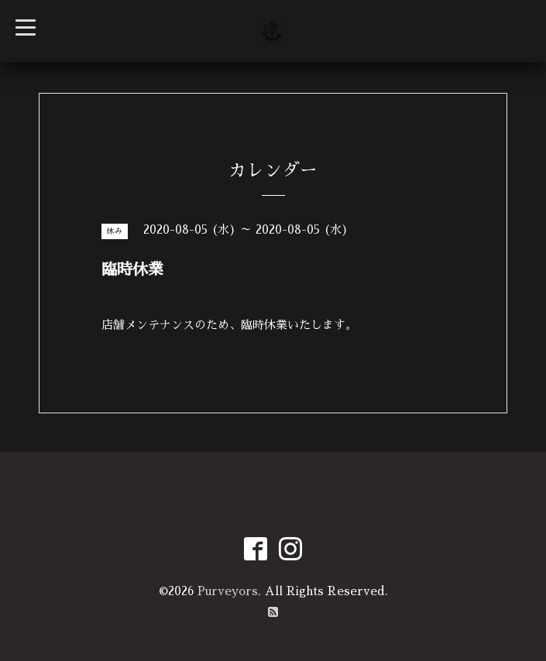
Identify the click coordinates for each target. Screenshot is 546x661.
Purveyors (227, 591)
